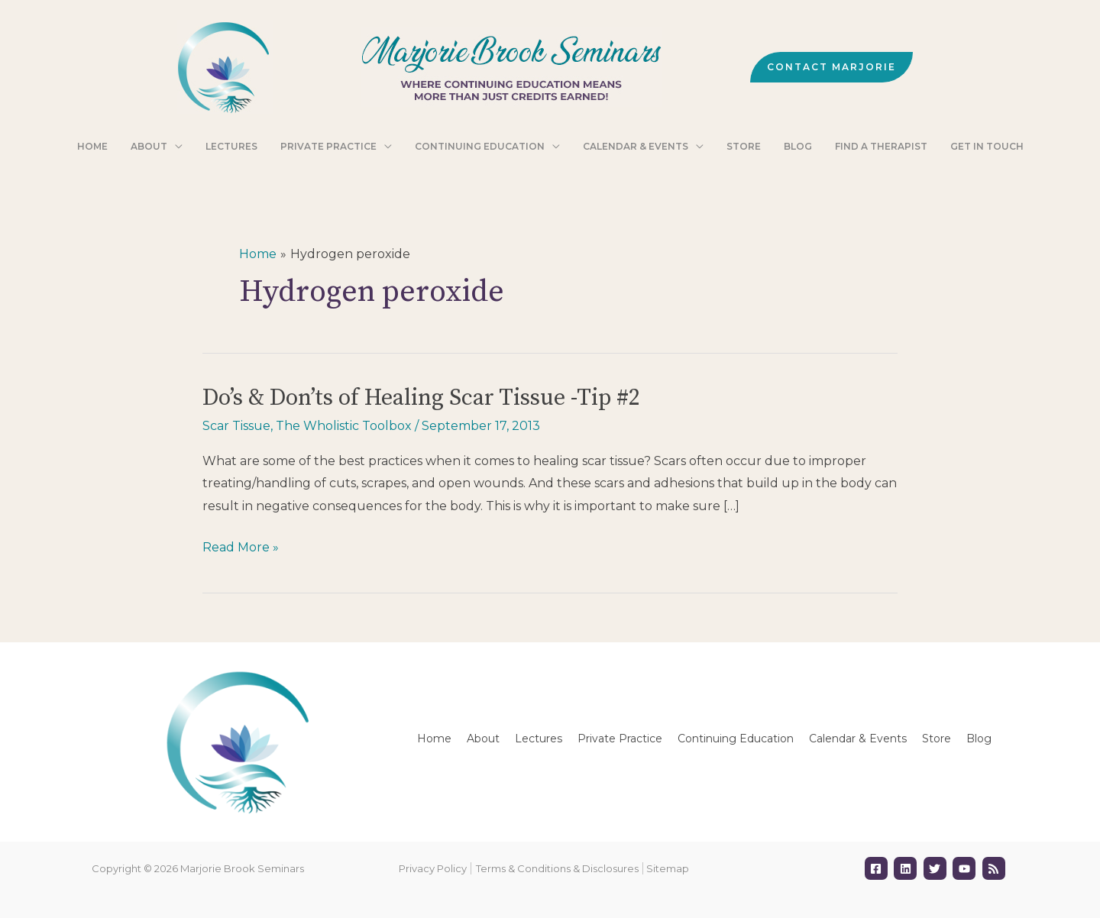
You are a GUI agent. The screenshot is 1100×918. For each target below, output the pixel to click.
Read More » (240, 547)
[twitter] (937, 868)
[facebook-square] (878, 868)
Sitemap (667, 868)
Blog (979, 738)
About (483, 738)
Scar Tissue (236, 426)
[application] (201, 147)
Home (434, 738)
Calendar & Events (858, 738)
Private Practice (620, 738)
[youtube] (966, 868)
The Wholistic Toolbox (344, 426)
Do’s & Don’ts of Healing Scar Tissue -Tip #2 (421, 397)
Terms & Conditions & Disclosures (557, 868)
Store (936, 738)
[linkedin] (907, 868)
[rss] (995, 868)
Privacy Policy (433, 868)
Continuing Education (736, 738)
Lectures (538, 738)
